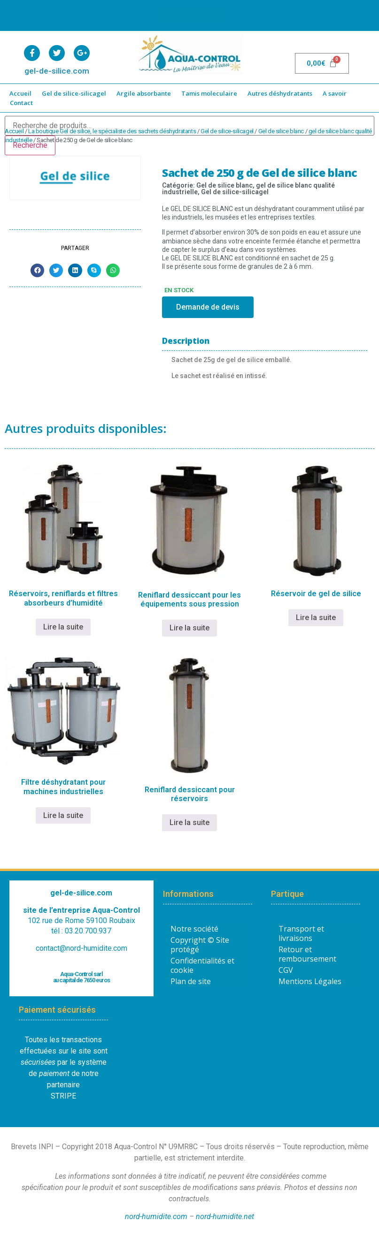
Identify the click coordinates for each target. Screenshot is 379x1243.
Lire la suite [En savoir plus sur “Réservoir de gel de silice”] (316, 617)
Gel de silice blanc (281, 131)
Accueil (20, 93)
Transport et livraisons (301, 933)
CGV (285, 970)
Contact (21, 103)
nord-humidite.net (225, 1216)
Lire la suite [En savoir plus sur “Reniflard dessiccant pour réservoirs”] (189, 822)
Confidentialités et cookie (202, 965)
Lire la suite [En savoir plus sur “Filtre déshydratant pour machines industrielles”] (63, 815)
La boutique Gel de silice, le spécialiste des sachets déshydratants (112, 131)
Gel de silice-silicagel (74, 93)
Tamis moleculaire (209, 93)
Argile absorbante (143, 93)
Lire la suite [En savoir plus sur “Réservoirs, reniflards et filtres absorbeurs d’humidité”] (63, 626)
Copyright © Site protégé (199, 945)
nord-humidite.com (156, 1216)
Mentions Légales (309, 981)
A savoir (335, 93)
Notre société (194, 929)
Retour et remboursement (307, 954)
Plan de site (190, 981)
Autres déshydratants (280, 93)
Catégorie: (179, 185)
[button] (37, 270)
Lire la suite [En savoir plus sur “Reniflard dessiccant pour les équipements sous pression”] (189, 627)
